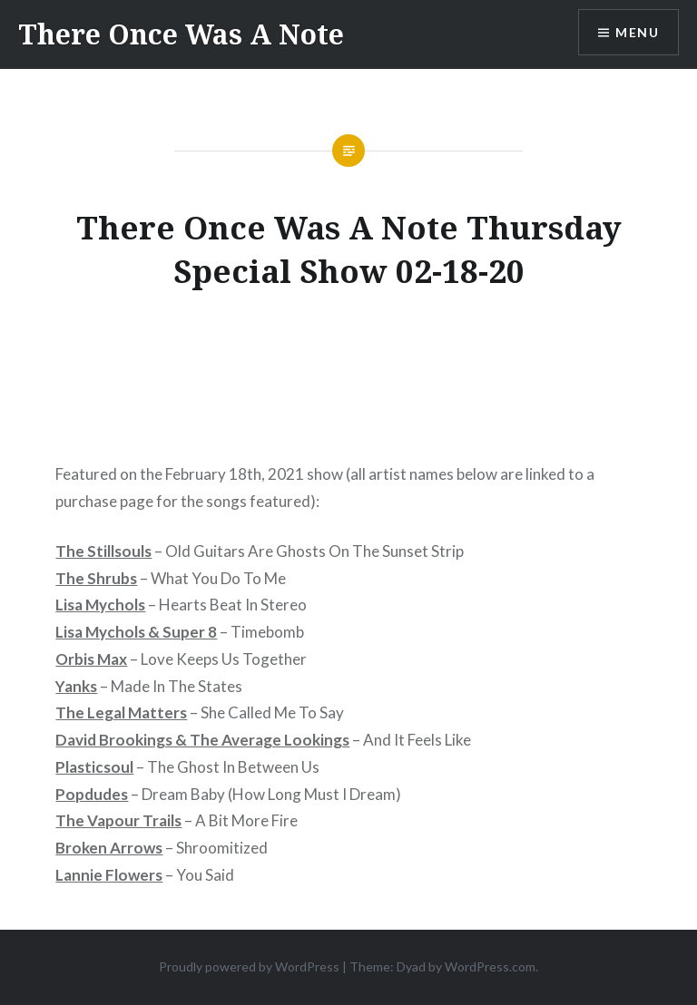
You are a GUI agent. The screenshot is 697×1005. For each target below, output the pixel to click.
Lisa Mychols (100, 604)
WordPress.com (490, 966)
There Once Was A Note (181, 34)
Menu (637, 32)
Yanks (76, 686)
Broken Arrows (108, 847)
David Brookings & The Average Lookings (202, 739)
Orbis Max (91, 658)
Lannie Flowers (108, 874)
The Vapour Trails (118, 820)
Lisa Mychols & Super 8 (136, 631)
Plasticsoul (94, 766)
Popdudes (91, 794)
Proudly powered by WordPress (249, 966)
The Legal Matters (121, 712)
